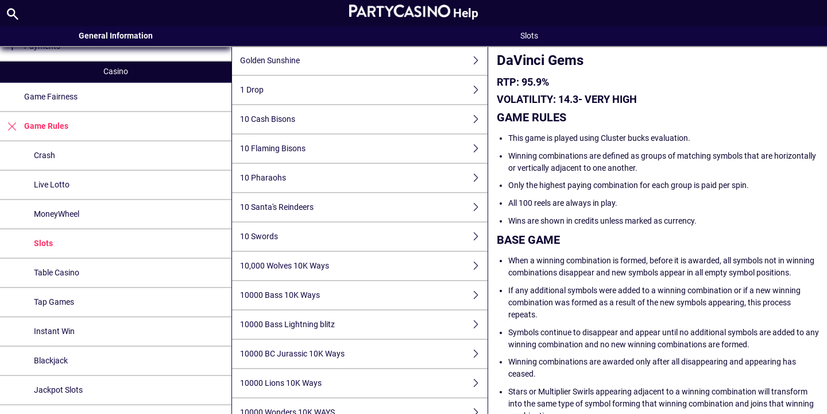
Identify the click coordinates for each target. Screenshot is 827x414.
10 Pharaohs (363, 178)
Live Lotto (51, 184)
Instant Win (54, 331)
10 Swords (363, 237)
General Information (116, 35)
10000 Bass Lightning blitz (363, 324)
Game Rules (34, 126)
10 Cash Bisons (363, 119)
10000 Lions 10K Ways (363, 383)
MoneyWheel (56, 213)
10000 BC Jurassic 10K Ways (363, 354)
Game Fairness (51, 96)
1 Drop (363, 90)
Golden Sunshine (363, 61)
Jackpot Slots (58, 389)
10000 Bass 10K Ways (363, 295)
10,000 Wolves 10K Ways (363, 266)
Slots (43, 243)
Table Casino (56, 272)
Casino (115, 71)
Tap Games (54, 301)
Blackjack (51, 360)
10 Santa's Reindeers (363, 207)
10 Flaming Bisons (363, 149)
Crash (44, 155)
